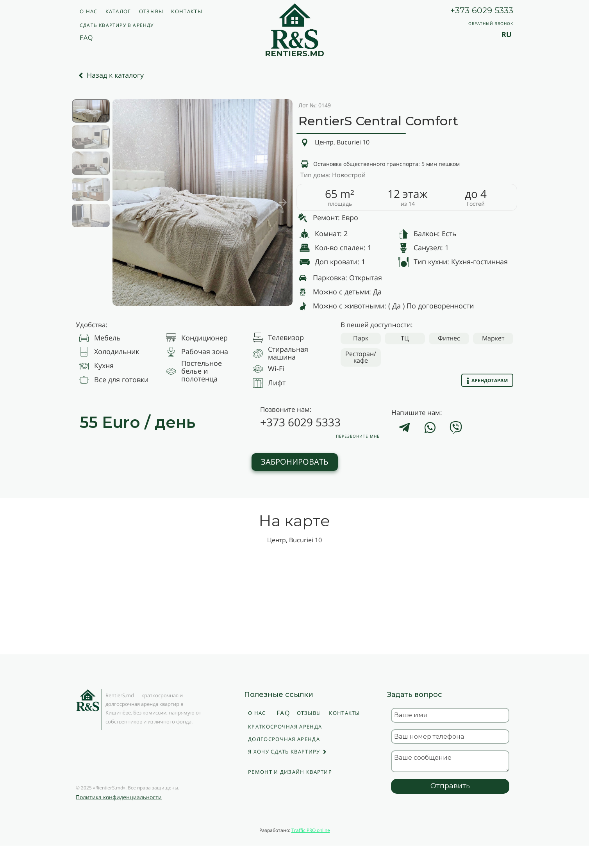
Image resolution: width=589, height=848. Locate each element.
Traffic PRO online (310, 830)
